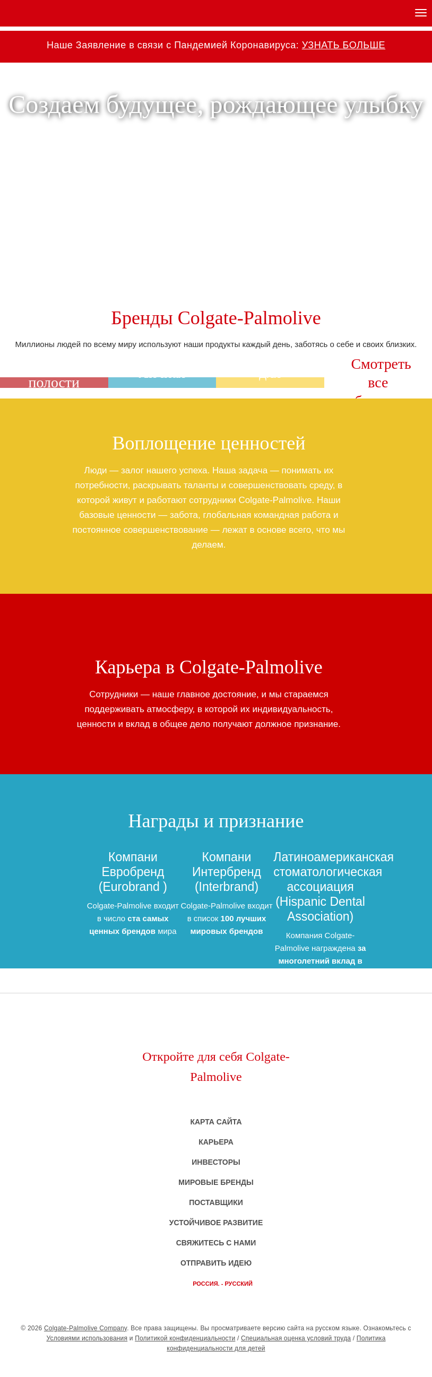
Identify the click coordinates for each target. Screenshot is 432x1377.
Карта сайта (215, 1122)
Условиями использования (86, 1338)
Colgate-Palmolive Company (85, 1328)
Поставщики (216, 1202)
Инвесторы (216, 1162)
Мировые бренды (215, 1182)
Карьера (216, 1142)
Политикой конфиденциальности (185, 1338)
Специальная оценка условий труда (296, 1338)
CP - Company (216, 1365)
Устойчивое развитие (216, 1222)
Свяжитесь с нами (216, 1243)
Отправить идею (216, 1263)
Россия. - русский (223, 1283)
